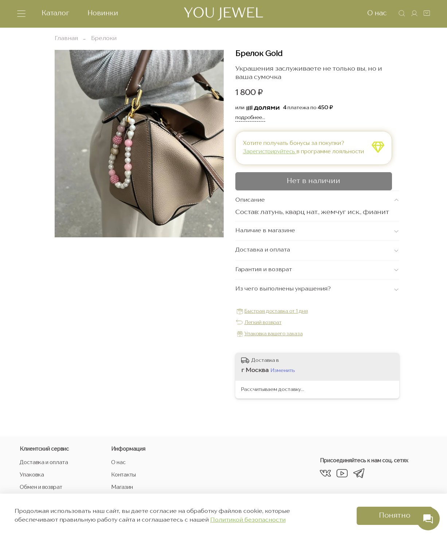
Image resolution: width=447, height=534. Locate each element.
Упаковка (32, 475)
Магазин (122, 487)
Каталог (55, 13)
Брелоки (104, 38)
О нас (377, 13)
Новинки (102, 13)
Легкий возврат (263, 322)
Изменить (283, 370)
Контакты (123, 475)
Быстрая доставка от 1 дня (276, 311)
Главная (66, 38)
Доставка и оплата (44, 462)
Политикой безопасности (248, 520)
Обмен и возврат (41, 487)
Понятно (394, 515)
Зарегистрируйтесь (270, 152)
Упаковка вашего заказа (273, 334)
